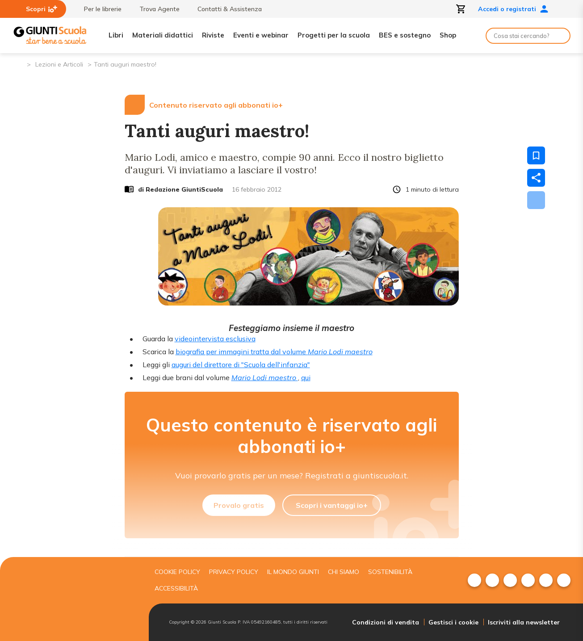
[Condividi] (536, 178)
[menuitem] (474, 580)
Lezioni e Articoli (59, 64)
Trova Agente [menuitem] (155, 9)
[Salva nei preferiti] (536, 155)
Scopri (41, 9)
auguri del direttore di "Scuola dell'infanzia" (241, 364)
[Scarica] (536, 200)
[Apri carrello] (461, 9)
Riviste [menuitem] (213, 35)
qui (305, 377)
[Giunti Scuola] (50, 35)
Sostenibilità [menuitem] (390, 572)
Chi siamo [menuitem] (343, 572)
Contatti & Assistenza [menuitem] (225, 9)
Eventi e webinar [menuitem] (261, 35)
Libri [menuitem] (116, 35)
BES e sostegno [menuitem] (405, 35)
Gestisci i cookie (453, 622)
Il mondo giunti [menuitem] (293, 572)
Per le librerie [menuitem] (98, 9)
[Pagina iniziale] (19, 63)
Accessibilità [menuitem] (176, 588)
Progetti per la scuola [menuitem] (334, 35)
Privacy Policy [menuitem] (233, 572)
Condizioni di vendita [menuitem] (385, 622)
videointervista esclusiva (215, 338)
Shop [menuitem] (448, 35)
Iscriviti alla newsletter (524, 622)
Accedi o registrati (513, 8)
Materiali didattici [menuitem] (162, 35)
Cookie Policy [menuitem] (177, 572)
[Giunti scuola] (75, 599)
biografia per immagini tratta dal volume (274, 351)
